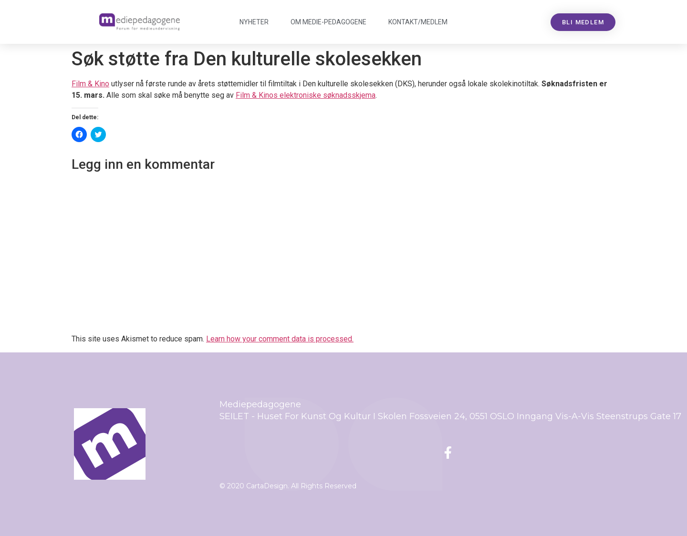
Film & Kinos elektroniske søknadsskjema (305, 95)
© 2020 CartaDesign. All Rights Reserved (287, 486)
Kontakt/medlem (418, 22)
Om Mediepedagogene (328, 22)
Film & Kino (90, 83)
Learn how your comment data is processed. (280, 338)
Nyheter (254, 22)
